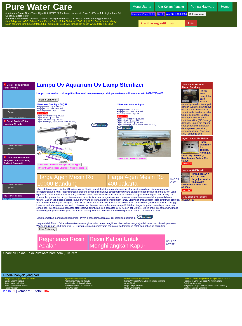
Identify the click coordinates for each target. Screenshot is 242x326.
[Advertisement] (121, 54)
